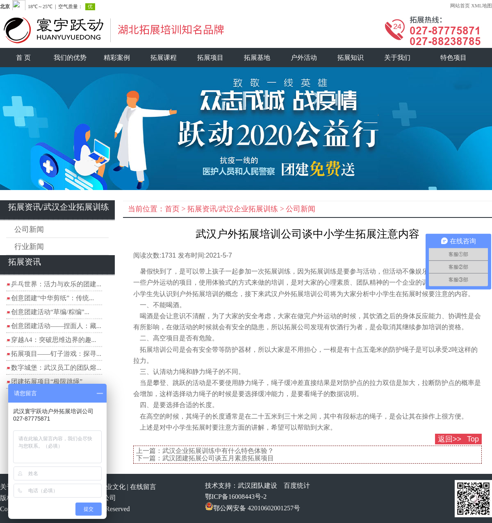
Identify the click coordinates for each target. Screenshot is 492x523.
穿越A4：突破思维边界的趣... (53, 339)
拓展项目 (210, 57)
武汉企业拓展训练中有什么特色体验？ (218, 450)
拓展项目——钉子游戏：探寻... (56, 353)
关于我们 (397, 57)
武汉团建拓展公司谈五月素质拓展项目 (218, 458)
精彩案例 (117, 57)
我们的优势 (70, 57)
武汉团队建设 (257, 485)
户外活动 (304, 57)
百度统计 (297, 485)
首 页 (23, 57)
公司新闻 (29, 229)
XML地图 (481, 6)
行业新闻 (29, 246)
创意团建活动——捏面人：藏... (56, 325)
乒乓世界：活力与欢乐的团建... (56, 284)
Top (473, 439)
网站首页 (460, 6)
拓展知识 (350, 57)
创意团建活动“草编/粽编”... (50, 311)
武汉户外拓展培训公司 (297, 293)
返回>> (449, 439)
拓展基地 (257, 57)
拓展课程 (163, 57)
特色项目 (453, 57)
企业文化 (112, 486)
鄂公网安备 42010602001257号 (252, 508)
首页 (172, 209)
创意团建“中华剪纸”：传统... (52, 297)
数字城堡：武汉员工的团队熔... (56, 367)
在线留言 (143, 486)
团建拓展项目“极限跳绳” (46, 381)
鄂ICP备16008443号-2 (235, 496)
